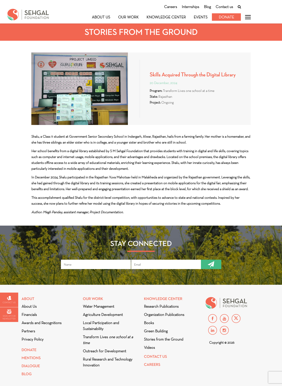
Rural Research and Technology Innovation (107, 362)
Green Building (156, 331)
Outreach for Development (104, 351)
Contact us (224, 6)
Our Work (128, 17)
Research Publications (161, 306)
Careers (170, 6)
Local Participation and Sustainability (101, 325)
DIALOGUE (31, 366)
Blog (207, 6)
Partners (28, 331)
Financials (29, 314)
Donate (226, 17)
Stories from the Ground (163, 339)
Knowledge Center (166, 17)
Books (149, 322)
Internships (190, 6)
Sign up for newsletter (9, 314)
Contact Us (155, 356)
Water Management (98, 306)
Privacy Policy (32, 339)
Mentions (31, 358)
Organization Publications (164, 314)
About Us (101, 17)
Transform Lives (108, 339)
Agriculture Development (103, 314)
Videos (149, 347)
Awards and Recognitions (41, 322)
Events (201, 17)
